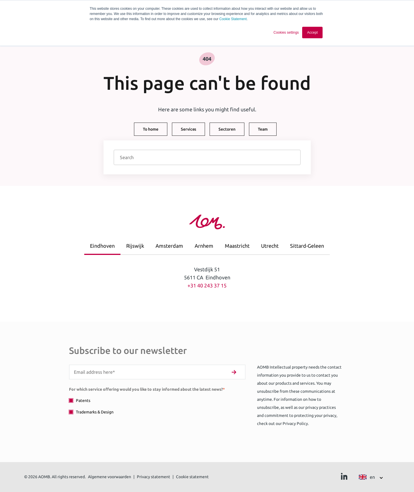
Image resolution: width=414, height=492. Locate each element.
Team (263, 129)
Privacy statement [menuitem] (153, 476)
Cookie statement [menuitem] (192, 476)
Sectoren (226, 129)
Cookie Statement (233, 19)
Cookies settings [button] (286, 32)
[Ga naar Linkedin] (344, 478)
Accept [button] (312, 32)
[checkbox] (157, 406)
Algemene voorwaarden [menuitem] (109, 476)
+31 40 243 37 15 (207, 285)
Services (188, 129)
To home (150, 129)
